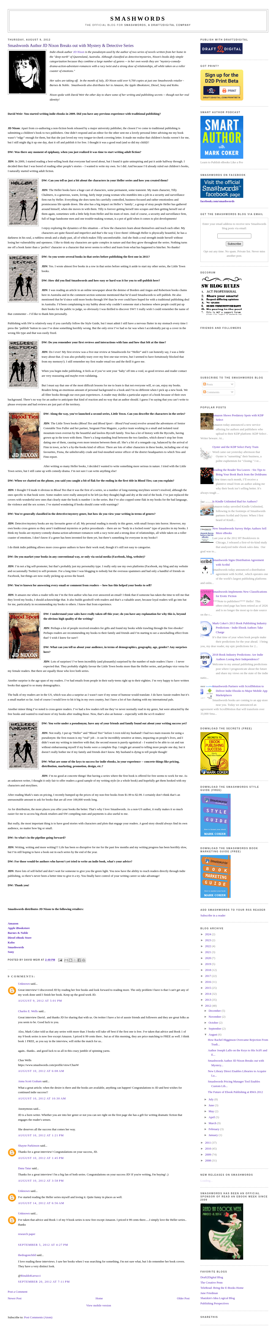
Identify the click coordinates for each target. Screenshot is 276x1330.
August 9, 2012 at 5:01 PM (40, 1000)
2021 (208, 952)
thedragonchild (27, 1255)
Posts (208, 384)
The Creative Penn (211, 1282)
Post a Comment (17, 1291)
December (215, 1010)
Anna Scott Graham (30, 1081)
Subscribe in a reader (212, 915)
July (211, 1099)
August (213, 1034)
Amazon (13, 923)
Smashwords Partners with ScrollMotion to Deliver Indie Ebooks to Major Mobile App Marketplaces (239, 690)
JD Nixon (78, 52)
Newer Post (15, 1298)
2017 (208, 976)
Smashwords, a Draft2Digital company (157, 25)
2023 (208, 940)
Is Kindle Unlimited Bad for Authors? (234, 501)
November (215, 1016)
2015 (208, 987)
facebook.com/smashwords (217, 201)
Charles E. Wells (28, 1011)
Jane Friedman (209, 1293)
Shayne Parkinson (29, 1145)
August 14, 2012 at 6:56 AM (41, 1203)
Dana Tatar (24, 1168)
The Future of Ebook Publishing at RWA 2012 (235, 1092)
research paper (26, 1234)
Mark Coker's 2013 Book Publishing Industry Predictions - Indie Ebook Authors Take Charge (239, 627)
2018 (208, 970)
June (212, 1105)
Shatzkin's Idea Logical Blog (217, 1298)
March (213, 1123)
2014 (208, 993)
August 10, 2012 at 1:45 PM (41, 1158)
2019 (208, 964)
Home (99, 1298)
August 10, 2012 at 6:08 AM (41, 1071)
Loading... (206, 1180)
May (212, 1111)
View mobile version (98, 1305)
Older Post (183, 1298)
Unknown (24, 983)
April (212, 1117)
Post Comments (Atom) (38, 1317)
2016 (208, 982)
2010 (208, 1148)
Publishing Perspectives (214, 1303)
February (214, 1129)
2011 (208, 1142)
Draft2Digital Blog (211, 1277)
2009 (208, 1154)
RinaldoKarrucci (31, 1275)
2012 (208, 1005)
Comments (211, 392)
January (214, 1135)
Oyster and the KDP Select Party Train (235, 447)
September (215, 1028)
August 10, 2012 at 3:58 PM (41, 1180)
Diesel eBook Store (20, 937)
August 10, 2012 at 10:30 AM (42, 1098)
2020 (208, 958)
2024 (208, 934)
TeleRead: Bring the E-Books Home (221, 1287)
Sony (11, 952)
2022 (208, 946)
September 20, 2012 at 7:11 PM (44, 1281)
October (214, 1022)
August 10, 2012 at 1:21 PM (41, 1135)
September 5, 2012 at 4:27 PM (43, 1244)
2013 (208, 999)
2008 (208, 1160)
